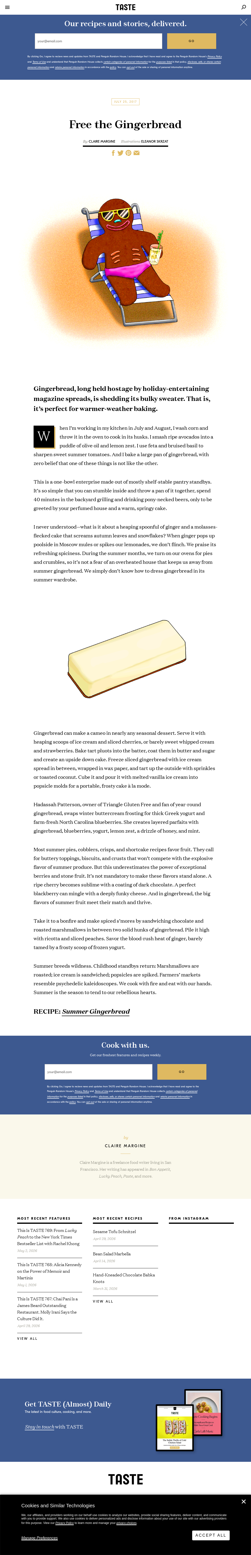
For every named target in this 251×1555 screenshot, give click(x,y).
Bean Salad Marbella (112, 1253)
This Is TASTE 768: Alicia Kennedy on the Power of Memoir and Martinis (49, 1271)
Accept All (210, 1535)
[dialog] (125, 1525)
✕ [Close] (244, 1501)
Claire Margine (102, 141)
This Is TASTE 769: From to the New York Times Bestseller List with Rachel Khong (48, 1236)
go (192, 41)
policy (113, 67)
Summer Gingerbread (95, 1011)
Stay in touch (39, 1426)
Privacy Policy (64, 1523)
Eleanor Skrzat (154, 141)
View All (27, 1339)
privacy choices (126, 1523)
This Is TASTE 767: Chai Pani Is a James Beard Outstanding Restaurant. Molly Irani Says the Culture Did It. (47, 1308)
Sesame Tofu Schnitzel (114, 1231)
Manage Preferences (39, 1538)
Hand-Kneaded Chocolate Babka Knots (124, 1277)
